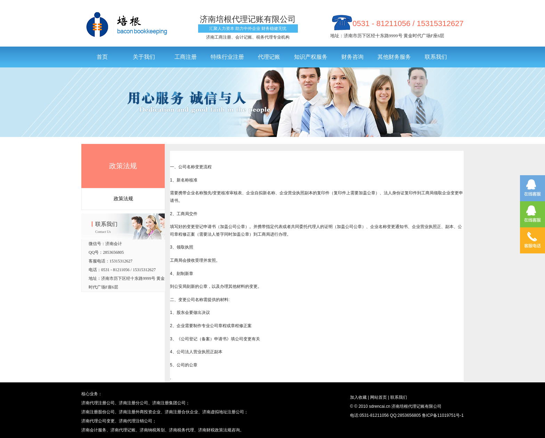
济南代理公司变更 (98, 421)
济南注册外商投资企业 (140, 411)
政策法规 (123, 166)
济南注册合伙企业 (181, 411)
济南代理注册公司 (98, 402)
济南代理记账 (123, 430)
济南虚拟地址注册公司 (223, 411)
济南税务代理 (181, 430)
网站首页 (378, 397)
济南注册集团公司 (169, 402)
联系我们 (398, 397)
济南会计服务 (93, 430)
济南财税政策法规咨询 (219, 430)
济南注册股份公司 (98, 411)
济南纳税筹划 (152, 430)
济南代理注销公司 (135, 421)
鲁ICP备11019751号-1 (443, 415)
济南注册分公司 (133, 402)
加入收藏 (358, 397)
